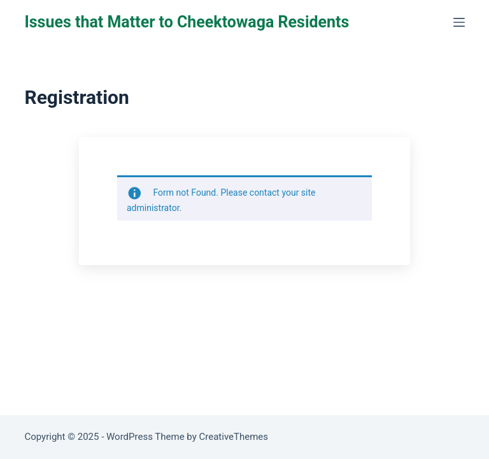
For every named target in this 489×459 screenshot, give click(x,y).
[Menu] (459, 22)
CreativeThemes (234, 436)
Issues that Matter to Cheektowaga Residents (186, 22)
